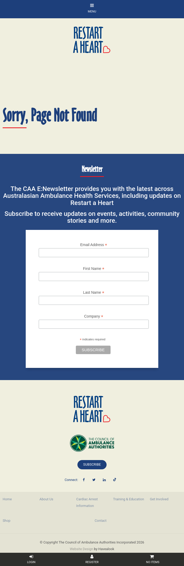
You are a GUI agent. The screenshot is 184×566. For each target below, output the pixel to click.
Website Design (81, 549)
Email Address (93, 244)
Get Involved (159, 499)
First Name (93, 268)
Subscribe (92, 464)
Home (7, 499)
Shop (6, 521)
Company (93, 316)
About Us (46, 499)
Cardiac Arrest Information (87, 502)
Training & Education (128, 499)
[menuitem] (18, 499)
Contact (101, 521)
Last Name (93, 292)
